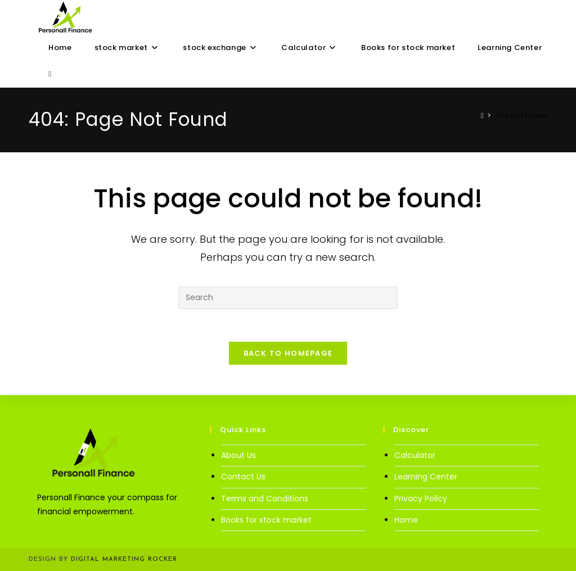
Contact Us (243, 476)
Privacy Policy (420, 498)
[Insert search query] (288, 298)
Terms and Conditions (264, 498)
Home (406, 519)
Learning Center (425, 476)
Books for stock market (266, 519)
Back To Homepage (288, 355)
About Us (238, 455)
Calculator (414, 455)
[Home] (482, 115)
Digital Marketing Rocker (124, 559)
